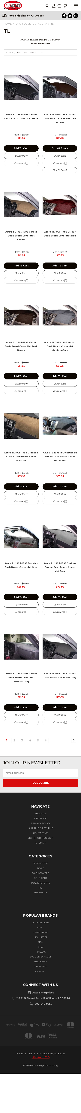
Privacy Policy (40, 823)
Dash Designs (40, 922)
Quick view (21, 155)
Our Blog (40, 818)
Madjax (41, 951)
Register (47, 837)
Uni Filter (40, 966)
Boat (40, 868)
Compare (21, 163)
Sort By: (11, 52)
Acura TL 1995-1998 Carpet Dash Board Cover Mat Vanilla (21, 235)
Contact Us (40, 833)
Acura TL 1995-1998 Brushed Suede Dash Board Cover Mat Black (60, 456)
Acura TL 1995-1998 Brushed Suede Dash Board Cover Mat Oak (21, 456)
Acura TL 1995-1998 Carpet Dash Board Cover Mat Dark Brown (60, 118)
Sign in (32, 837)
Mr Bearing (40, 932)
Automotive (40, 863)
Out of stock (60, 148)
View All (40, 971)
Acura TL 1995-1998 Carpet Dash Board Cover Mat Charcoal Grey (21, 677)
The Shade (40, 892)
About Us (40, 813)
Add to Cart (21, 148)
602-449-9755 (43, 1003)
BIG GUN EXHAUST (40, 956)
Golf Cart (40, 878)
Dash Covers (40, 873)
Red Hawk (40, 961)
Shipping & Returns (40, 828)
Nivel (40, 927)
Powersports (40, 882)
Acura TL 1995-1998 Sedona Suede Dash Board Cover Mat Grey (60, 567)
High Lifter (41, 937)
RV (40, 887)
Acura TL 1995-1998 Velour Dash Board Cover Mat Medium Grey (60, 346)
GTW (40, 946)
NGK (40, 942)
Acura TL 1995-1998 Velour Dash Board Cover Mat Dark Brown (21, 346)
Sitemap (40, 842)
